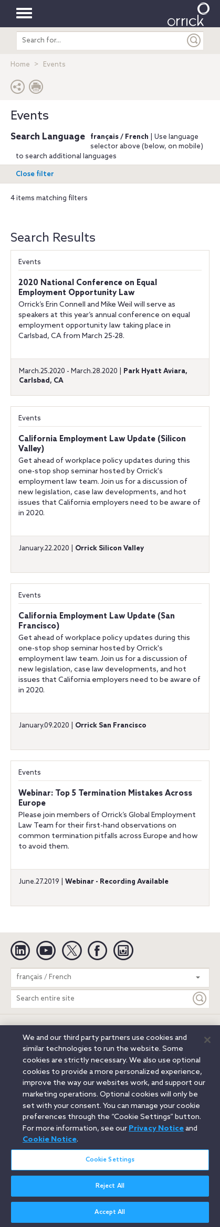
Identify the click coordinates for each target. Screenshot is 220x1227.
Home (20, 65)
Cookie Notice (50, 1144)
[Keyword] (200, 998)
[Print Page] (36, 89)
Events (29, 262)
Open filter (35, 174)
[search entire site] (100, 40)
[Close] (207, 1044)
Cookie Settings (110, 1164)
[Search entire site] (101, 998)
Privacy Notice (156, 1132)
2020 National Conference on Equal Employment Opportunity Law (87, 288)
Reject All (110, 1190)
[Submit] (194, 40)
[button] (18, 89)
